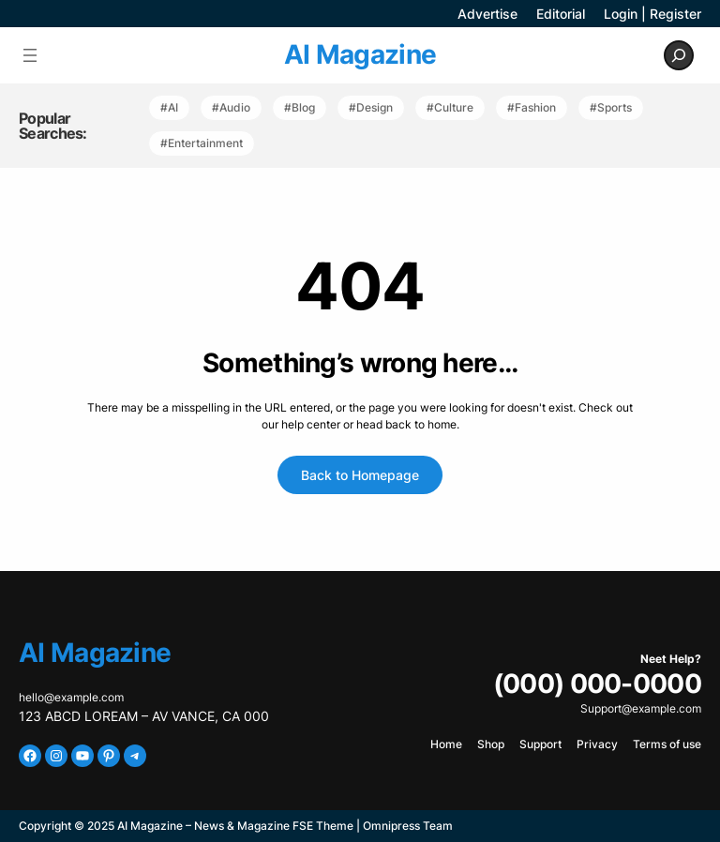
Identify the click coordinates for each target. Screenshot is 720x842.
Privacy (597, 744)
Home (446, 744)
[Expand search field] (679, 55)
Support (540, 744)
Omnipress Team (408, 826)
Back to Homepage (360, 475)
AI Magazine (360, 54)
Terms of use (667, 744)
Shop (490, 744)
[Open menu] (30, 55)
